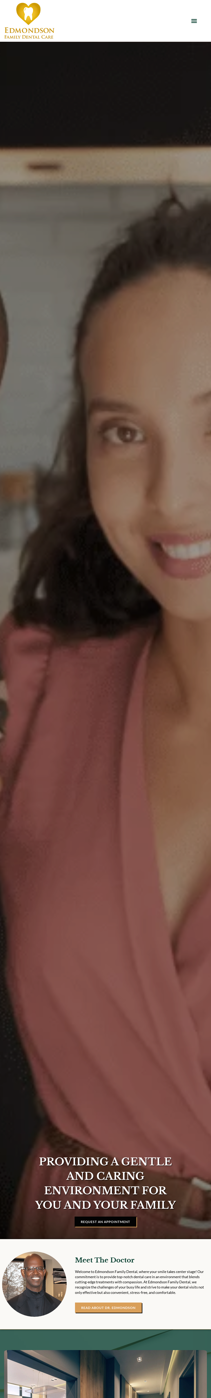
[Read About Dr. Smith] (108, 1308)
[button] (194, 21)
